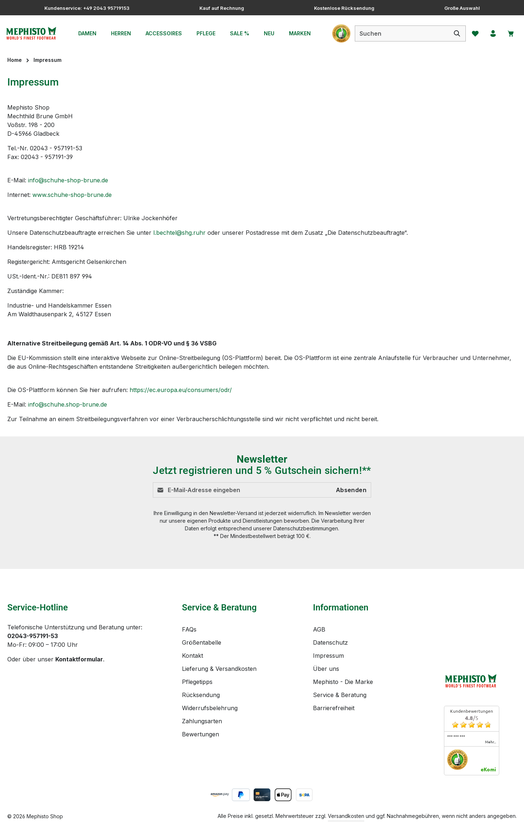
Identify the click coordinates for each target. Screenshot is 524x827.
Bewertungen (200, 734)
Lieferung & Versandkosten (219, 668)
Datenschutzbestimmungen (305, 528)
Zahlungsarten (202, 721)
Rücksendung (201, 695)
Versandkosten (346, 816)
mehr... (490, 741)
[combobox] (400, 33)
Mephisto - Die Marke (343, 681)
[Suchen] (455, 33)
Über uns (326, 668)
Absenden (351, 490)
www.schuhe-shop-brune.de (72, 194)
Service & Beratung (339, 695)
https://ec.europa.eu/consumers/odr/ (181, 389)
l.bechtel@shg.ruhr (179, 232)
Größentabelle (201, 642)
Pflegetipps (197, 681)
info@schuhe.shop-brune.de (67, 404)
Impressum (328, 655)
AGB (319, 629)
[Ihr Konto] (492, 33)
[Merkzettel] (474, 33)
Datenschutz (330, 642)
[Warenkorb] (510, 33)
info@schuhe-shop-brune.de (68, 180)
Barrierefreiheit (333, 708)
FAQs (189, 629)
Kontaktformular (79, 659)
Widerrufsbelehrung (210, 708)
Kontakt (192, 655)
